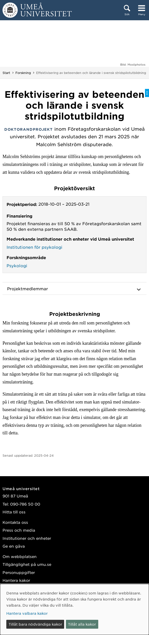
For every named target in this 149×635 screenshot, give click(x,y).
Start (6, 73)
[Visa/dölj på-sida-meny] (147, 93)
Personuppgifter (19, 572)
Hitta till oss (14, 511)
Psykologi (17, 265)
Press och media (19, 530)
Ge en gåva (14, 546)
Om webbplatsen (20, 556)
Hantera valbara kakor (27, 613)
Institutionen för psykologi (34, 246)
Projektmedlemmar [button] (27, 288)
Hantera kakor (16, 580)
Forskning (23, 73)
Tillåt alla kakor (82, 624)
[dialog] (74, 609)
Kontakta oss (15, 522)
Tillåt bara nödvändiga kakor (35, 624)
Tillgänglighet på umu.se (27, 564)
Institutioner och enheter (27, 538)
